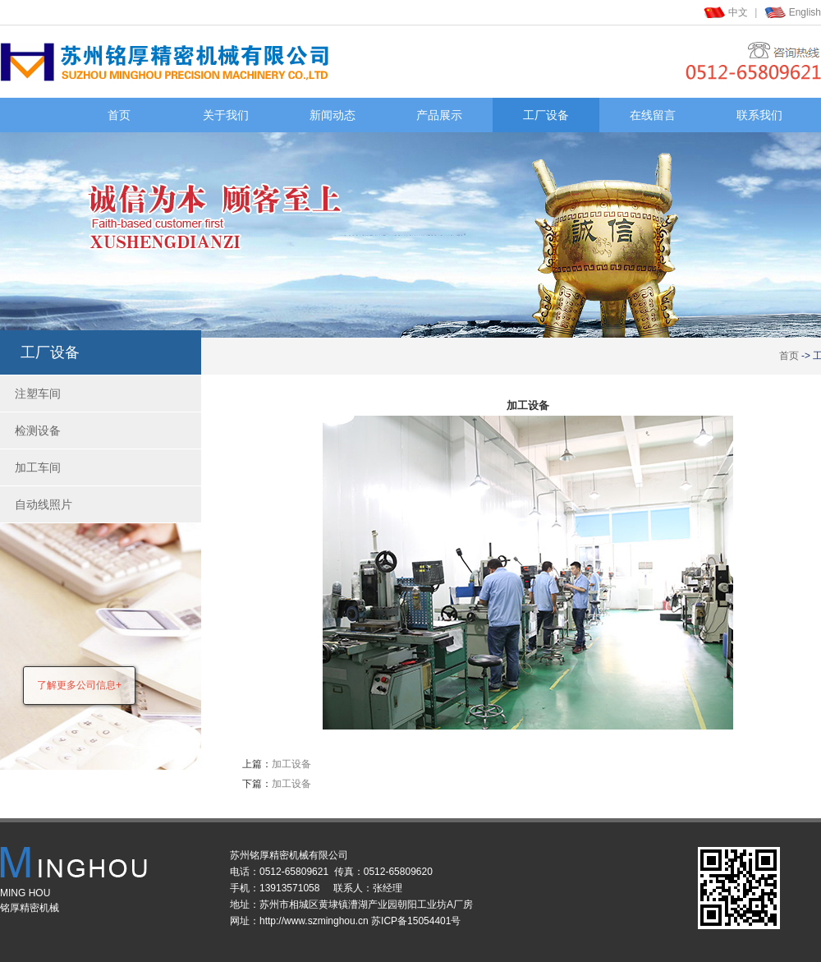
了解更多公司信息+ (79, 685)
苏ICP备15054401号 (416, 921)
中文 (738, 12)
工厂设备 (546, 115)
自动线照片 (43, 504)
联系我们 (759, 115)
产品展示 (439, 115)
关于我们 (226, 115)
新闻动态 (332, 115)
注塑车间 (38, 393)
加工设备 (291, 764)
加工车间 (38, 467)
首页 (119, 115)
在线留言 (653, 115)
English (805, 12)
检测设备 (38, 430)
